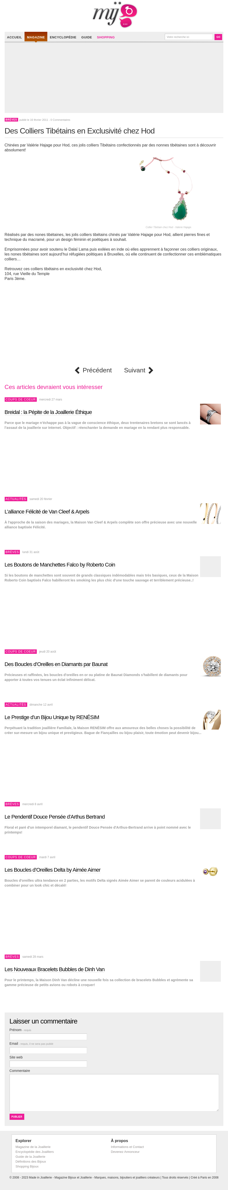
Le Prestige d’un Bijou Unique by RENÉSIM (52, 717)
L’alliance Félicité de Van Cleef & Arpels (47, 512)
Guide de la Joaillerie (30, 1156)
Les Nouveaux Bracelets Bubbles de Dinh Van (55, 969)
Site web (16, 1057)
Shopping (106, 37)
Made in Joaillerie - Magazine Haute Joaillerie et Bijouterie (114, 14)
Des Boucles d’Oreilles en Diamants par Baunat (56, 664)
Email (31, 1043)
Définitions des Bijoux (30, 1161)
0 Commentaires (60, 119)
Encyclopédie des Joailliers (34, 1152)
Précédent (97, 370)
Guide (86, 37)
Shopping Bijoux (26, 1166)
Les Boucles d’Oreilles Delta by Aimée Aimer (53, 870)
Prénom (20, 1030)
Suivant (134, 370)
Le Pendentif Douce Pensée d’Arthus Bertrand (55, 817)
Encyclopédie (63, 37)
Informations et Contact (127, 1147)
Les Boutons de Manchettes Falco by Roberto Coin (60, 565)
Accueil (14, 37)
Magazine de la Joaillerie (33, 1147)
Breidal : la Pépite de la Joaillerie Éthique (48, 412)
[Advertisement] (115, 78)
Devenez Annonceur (125, 1152)
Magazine (36, 37)
